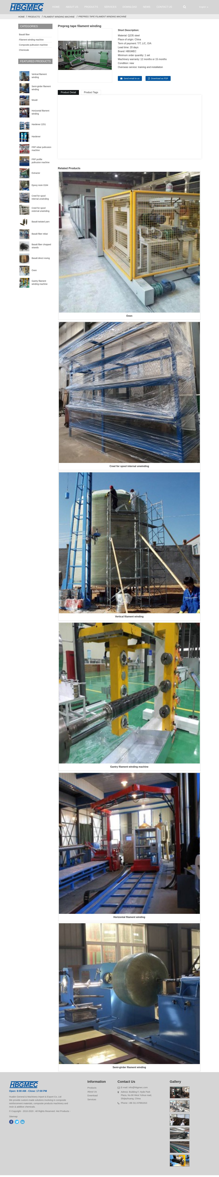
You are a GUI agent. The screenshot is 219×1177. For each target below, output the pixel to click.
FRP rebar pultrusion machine (41, 150)
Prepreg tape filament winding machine (102, 18)
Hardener (36, 138)
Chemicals (24, 52)
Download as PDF (159, 80)
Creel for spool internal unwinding (40, 199)
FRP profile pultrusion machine (41, 162)
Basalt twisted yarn (41, 223)
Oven (34, 272)
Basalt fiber (24, 36)
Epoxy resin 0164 (40, 187)
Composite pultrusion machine (33, 46)
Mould (34, 102)
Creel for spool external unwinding (40, 211)
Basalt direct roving (41, 260)
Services (110, 7)
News (146, 7)
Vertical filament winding (39, 77)
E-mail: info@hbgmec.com (134, 1089)
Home (56, 7)
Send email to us (131, 80)
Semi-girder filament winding (41, 89)
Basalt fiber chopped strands (41, 248)
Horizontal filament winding (40, 114)
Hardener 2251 (39, 126)
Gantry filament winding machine (39, 284)
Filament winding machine (59, 18)
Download (130, 7)
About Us (72, 7)
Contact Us (164, 7)
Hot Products (63, 1113)
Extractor (36, 175)
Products (91, 7)
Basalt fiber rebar (40, 235)
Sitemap (14, 1118)
